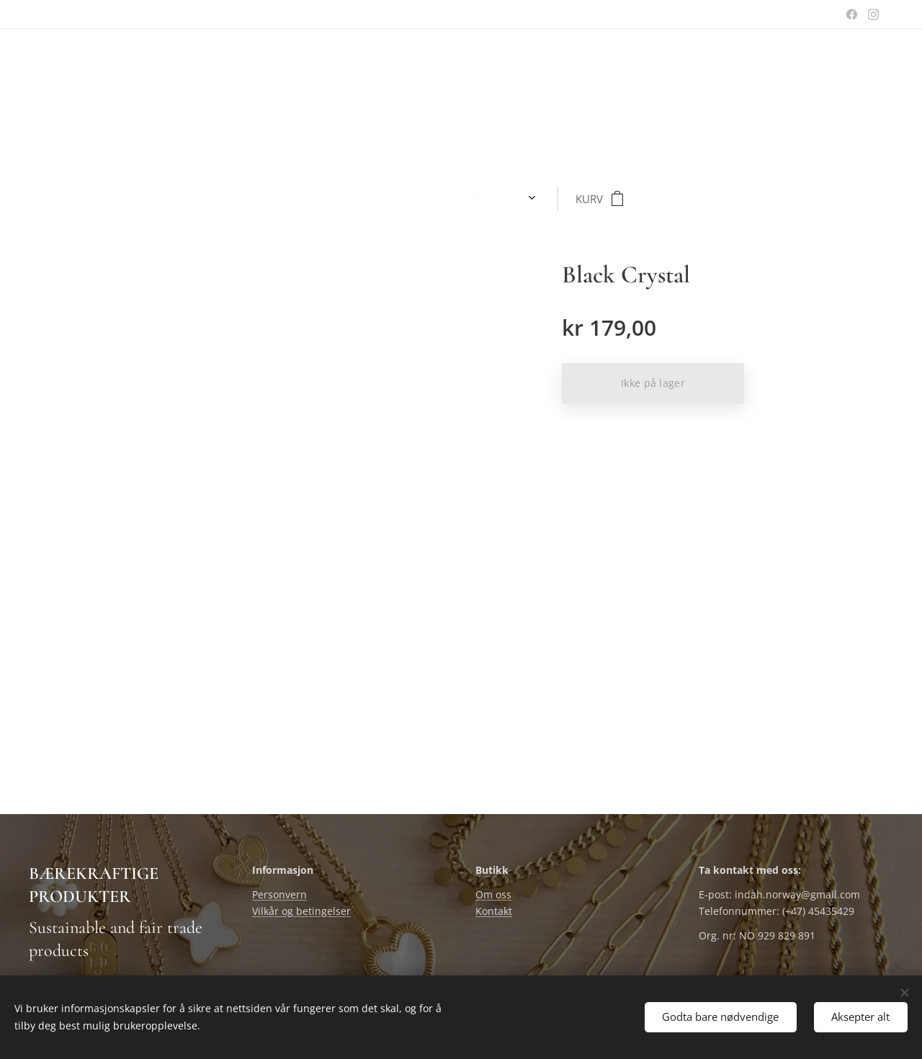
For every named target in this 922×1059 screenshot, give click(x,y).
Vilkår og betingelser (301, 911)
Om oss (493, 895)
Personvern (279, 895)
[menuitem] (221, 199)
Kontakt (493, 911)
